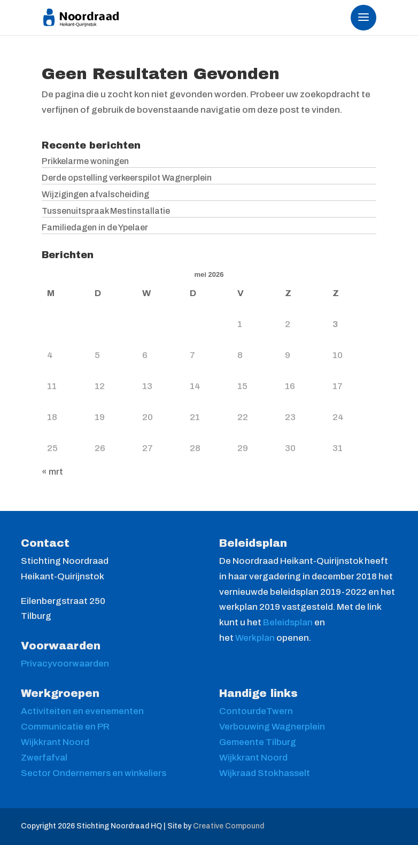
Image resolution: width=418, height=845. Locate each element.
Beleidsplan (288, 622)
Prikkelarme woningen (85, 161)
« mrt (52, 472)
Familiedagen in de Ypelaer (95, 227)
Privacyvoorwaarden (65, 663)
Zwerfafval (44, 758)
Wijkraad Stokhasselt (264, 773)
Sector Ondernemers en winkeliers (93, 773)
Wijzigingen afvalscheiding (95, 194)
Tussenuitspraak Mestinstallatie (106, 210)
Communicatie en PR (65, 727)
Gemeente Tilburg (257, 742)
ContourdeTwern (256, 711)
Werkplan (255, 638)
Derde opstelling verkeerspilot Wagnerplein (127, 177)
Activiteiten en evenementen (82, 711)
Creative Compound (228, 826)
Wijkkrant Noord (55, 742)
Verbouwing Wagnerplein (272, 727)
